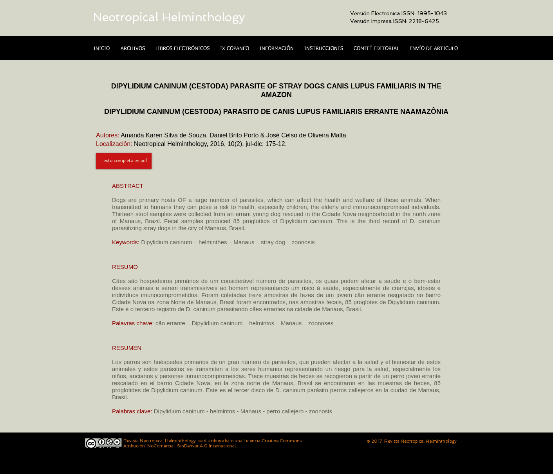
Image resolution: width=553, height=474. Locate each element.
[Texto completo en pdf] (124, 161)
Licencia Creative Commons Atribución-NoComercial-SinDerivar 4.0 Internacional (212, 443)
